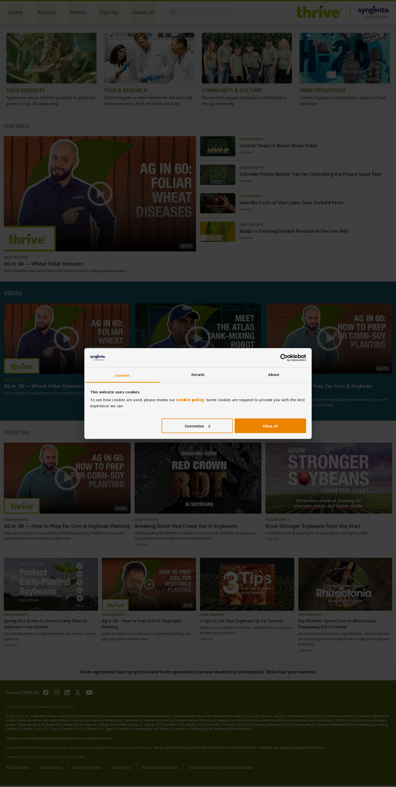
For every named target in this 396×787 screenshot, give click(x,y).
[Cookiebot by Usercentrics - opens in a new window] (284, 357)
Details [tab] (198, 374)
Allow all (270, 425)
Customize (197, 425)
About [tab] (274, 374)
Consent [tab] (122, 375)
